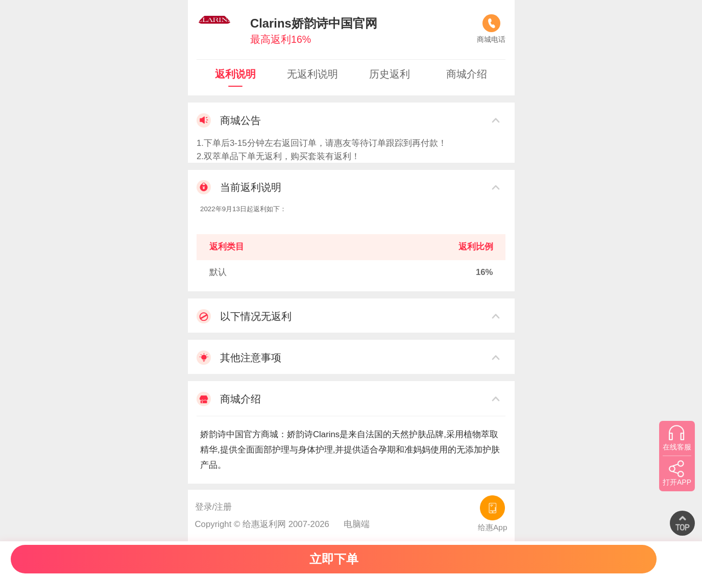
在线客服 (677, 437)
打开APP (677, 473)
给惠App (492, 513)
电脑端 (357, 524)
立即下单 (333, 559)
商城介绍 (466, 74)
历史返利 (389, 74)
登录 (203, 507)
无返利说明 (312, 74)
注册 (223, 507)
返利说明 (235, 74)
